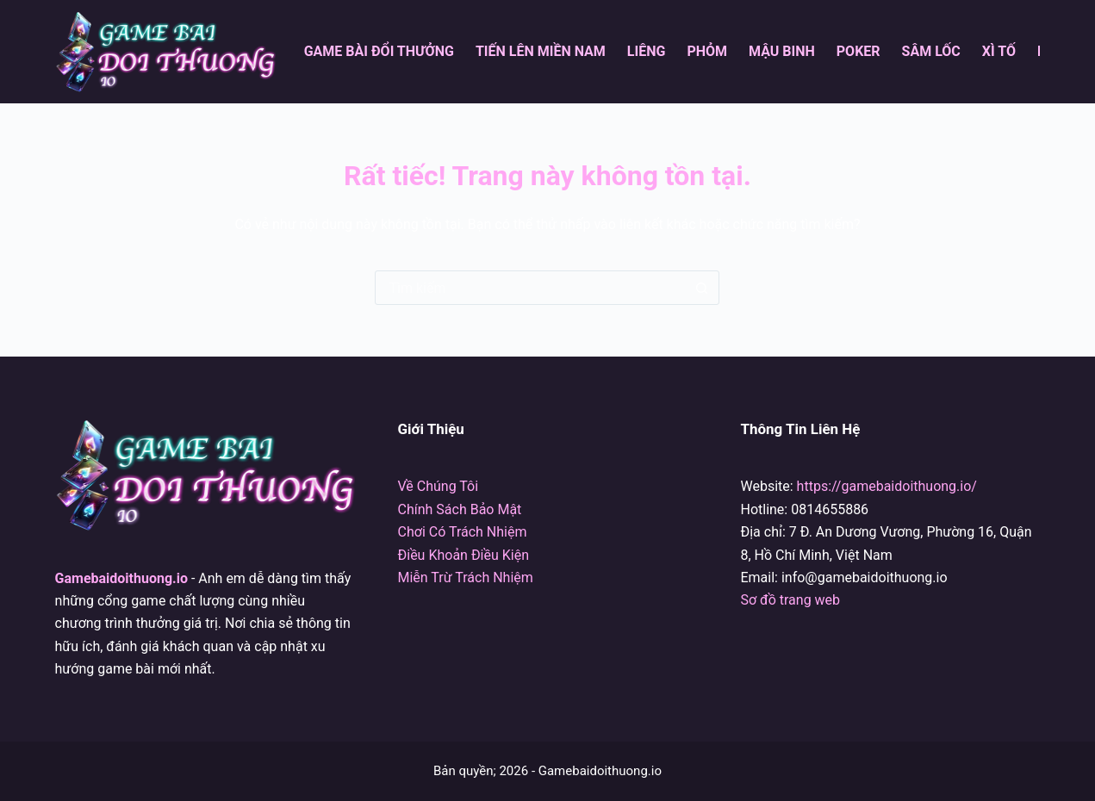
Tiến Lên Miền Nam (541, 51)
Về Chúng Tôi (438, 486)
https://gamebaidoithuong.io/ (887, 486)
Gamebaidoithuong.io (121, 578)
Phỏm (707, 51)
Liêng (646, 51)
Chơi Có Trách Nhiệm (462, 532)
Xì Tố (999, 51)
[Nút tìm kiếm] (701, 287)
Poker (858, 51)
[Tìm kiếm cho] (530, 287)
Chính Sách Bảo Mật (460, 509)
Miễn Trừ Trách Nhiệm (465, 577)
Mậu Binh (782, 51)
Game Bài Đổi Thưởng (379, 51)
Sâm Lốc (931, 51)
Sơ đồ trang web (790, 600)
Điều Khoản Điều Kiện (464, 555)
